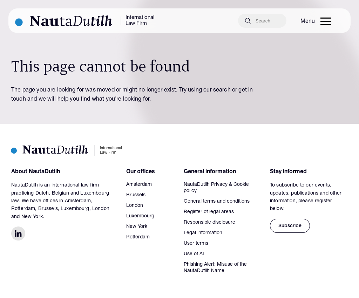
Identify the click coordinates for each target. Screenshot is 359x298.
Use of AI (194, 254)
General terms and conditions (217, 201)
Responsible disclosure (209, 222)
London (134, 205)
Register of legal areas (209, 212)
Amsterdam (139, 184)
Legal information (203, 233)
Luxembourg (140, 216)
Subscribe (290, 226)
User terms (196, 243)
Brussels (135, 195)
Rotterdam (138, 237)
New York (136, 226)
